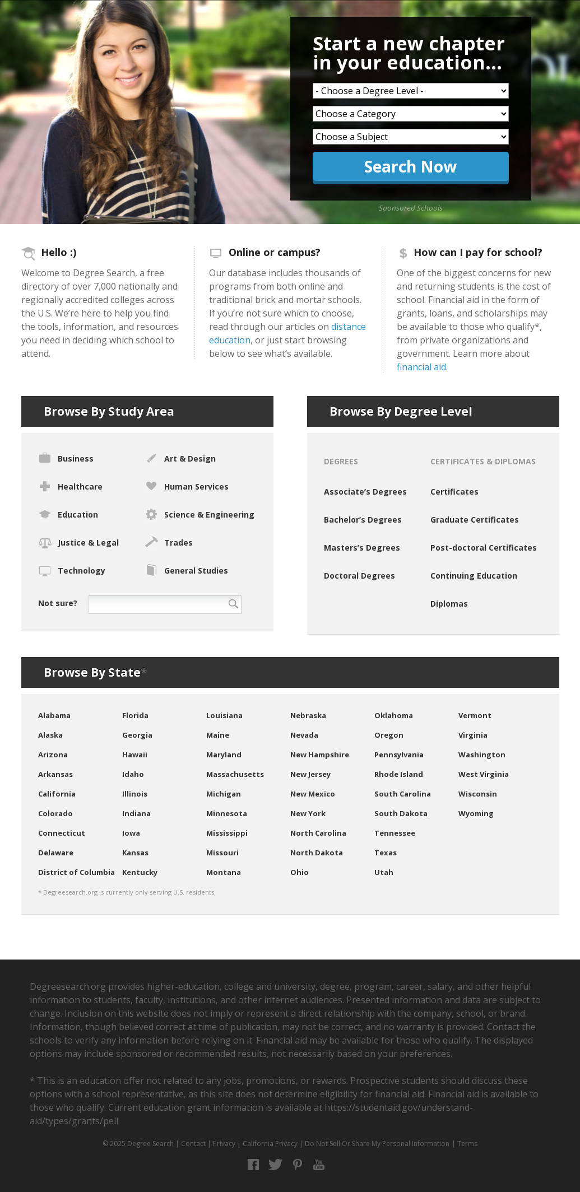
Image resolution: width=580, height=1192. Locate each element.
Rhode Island (398, 774)
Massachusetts (235, 774)
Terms (467, 1143)
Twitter (275, 1165)
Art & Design (180, 458)
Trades (169, 542)
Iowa (131, 833)
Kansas (135, 853)
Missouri (222, 853)
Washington (481, 754)
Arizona (53, 754)
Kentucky (139, 872)
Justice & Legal (78, 543)
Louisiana (224, 715)
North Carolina (318, 833)
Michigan (223, 794)
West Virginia (483, 774)
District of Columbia (76, 872)
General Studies (186, 570)
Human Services (187, 486)
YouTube (319, 1165)
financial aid (421, 367)
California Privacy (270, 1143)
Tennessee (394, 833)
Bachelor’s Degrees (363, 519)
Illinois (134, 794)
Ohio (299, 872)
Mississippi (227, 833)
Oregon (388, 735)
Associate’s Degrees (365, 491)
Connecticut (61, 833)
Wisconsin (477, 794)
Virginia (473, 735)
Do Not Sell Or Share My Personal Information (377, 1143)
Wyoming (476, 813)
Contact (193, 1143)
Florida (135, 715)
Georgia (137, 735)
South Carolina (402, 794)
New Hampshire (319, 754)
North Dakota (316, 853)
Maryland (224, 754)
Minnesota (226, 813)
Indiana (136, 813)
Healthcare (70, 486)
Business (66, 457)
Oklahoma (393, 715)
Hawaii (134, 754)
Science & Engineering (199, 514)
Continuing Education (473, 575)
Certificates (454, 491)
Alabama (54, 715)
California (57, 794)
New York (308, 813)
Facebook (254, 1165)
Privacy (224, 1143)
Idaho (133, 774)
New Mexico (312, 794)
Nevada (304, 735)
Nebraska (308, 715)
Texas (385, 853)
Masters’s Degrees (362, 547)
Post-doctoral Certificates (483, 547)
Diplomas (449, 603)
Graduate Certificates (474, 519)
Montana (223, 872)
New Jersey (310, 774)
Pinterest (297, 1165)
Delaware (55, 853)
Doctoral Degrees (359, 575)
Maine (217, 735)
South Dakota (401, 813)
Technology (71, 571)
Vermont (474, 715)
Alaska (50, 735)
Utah (383, 872)
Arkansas (55, 774)
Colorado (55, 813)
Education (68, 514)
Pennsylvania (399, 754)
